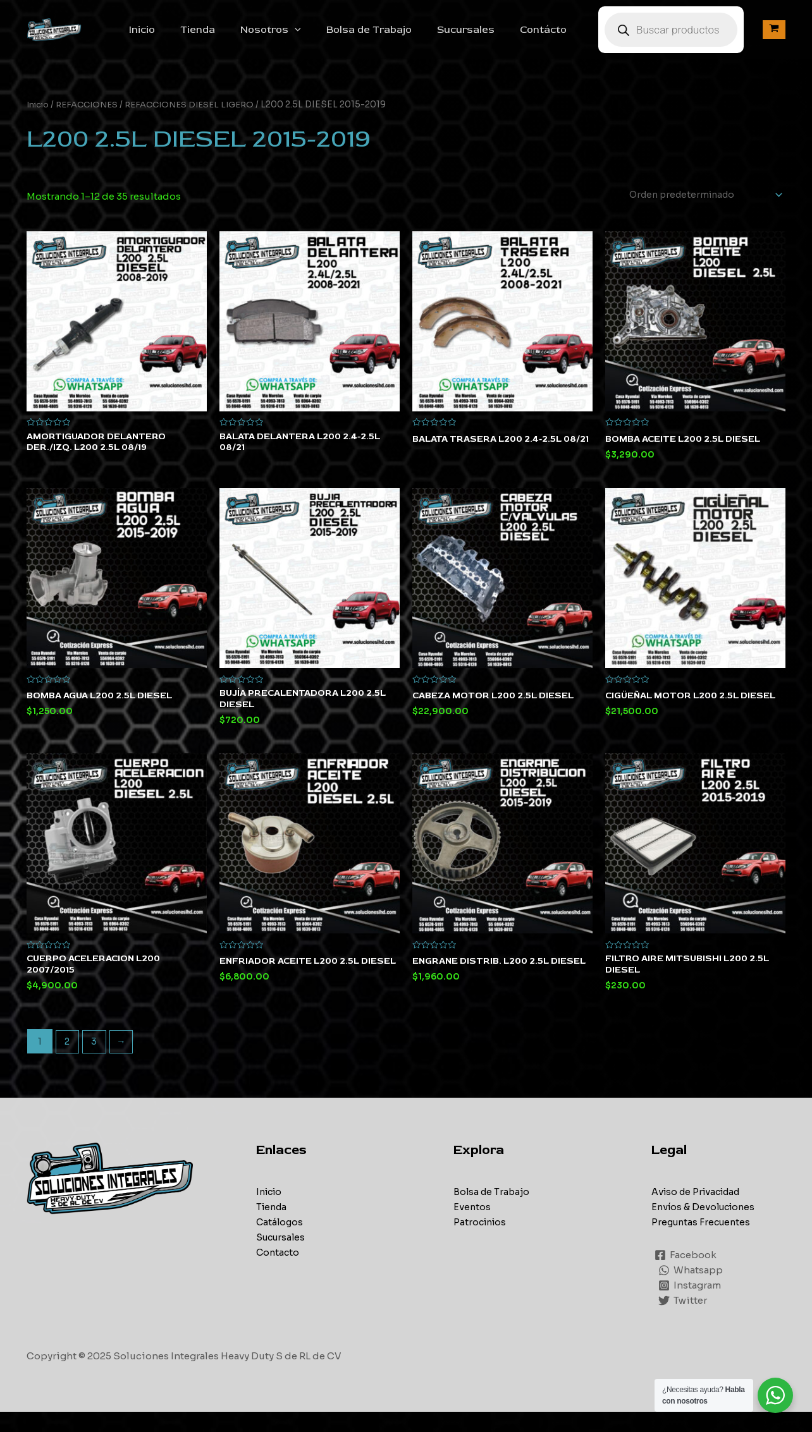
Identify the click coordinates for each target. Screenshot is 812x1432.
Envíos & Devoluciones (705, 1228)
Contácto (555, 36)
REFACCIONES (92, 118)
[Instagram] (690, 1305)
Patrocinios (481, 1243)
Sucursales (483, 36)
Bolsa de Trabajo (391, 36)
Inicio (180, 36)
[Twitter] (683, 1320)
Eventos (472, 1228)
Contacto (278, 1273)
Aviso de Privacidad (699, 1212)
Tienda (230, 36)
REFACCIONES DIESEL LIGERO (202, 118)
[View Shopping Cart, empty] (774, 37)
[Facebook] (686, 1275)
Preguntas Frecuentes (703, 1243)
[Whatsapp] (691, 1290)
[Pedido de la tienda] (697, 209)
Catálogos (280, 1243)
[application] (322, 37)
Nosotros (298, 37)
